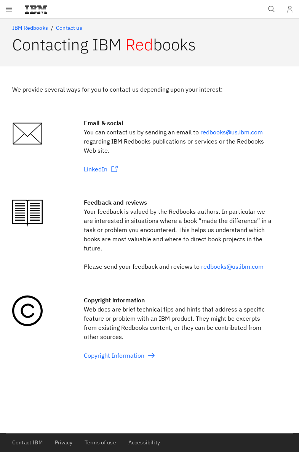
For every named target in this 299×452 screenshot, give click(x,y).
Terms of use (100, 442)
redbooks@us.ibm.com (231, 132)
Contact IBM (27, 442)
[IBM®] (36, 9)
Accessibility (144, 442)
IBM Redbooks (30, 27)
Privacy (63, 442)
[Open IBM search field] (271, 9)
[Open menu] (9, 9)
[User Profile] (290, 9)
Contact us (69, 27)
